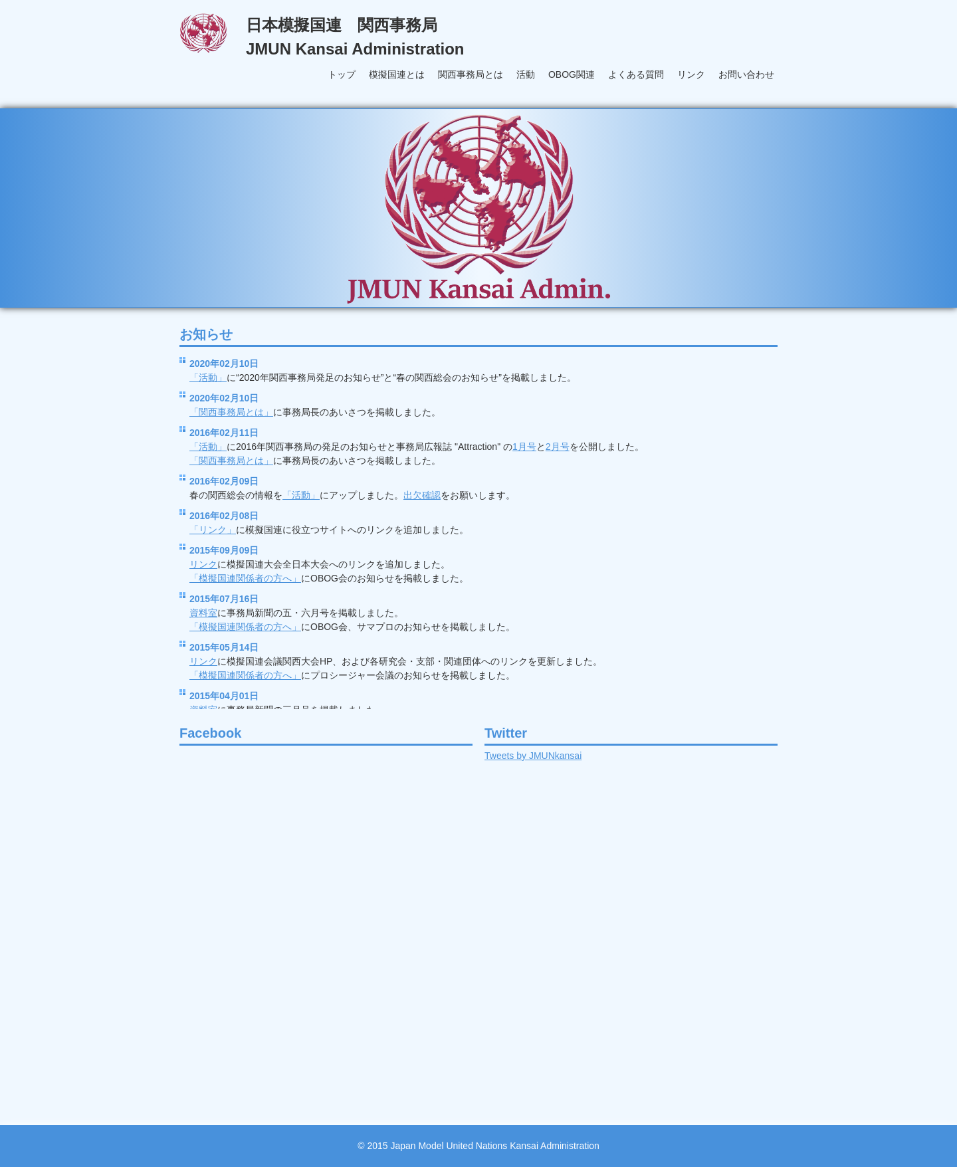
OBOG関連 (571, 74)
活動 (525, 74)
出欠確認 (422, 495)
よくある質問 (636, 74)
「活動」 (208, 377)
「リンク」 (212, 529)
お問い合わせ (746, 74)
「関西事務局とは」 (231, 412)
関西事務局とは (470, 74)
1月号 (524, 446)
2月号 (558, 446)
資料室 (203, 612)
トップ (342, 74)
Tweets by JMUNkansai (533, 755)
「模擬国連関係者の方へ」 (245, 578)
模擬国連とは (397, 74)
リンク (691, 74)
